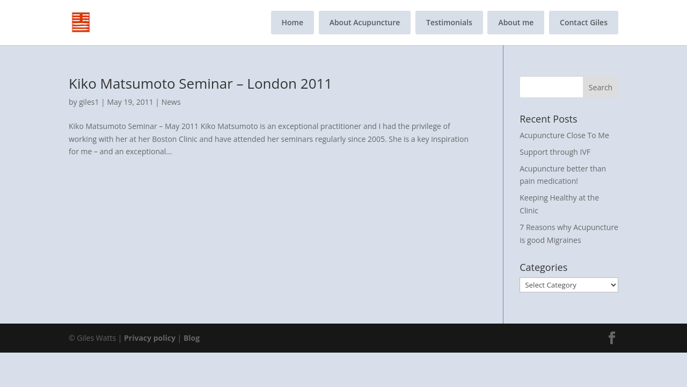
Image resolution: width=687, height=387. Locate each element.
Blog (192, 338)
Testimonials (449, 22)
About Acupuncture (365, 22)
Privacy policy (150, 338)
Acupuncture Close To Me (564, 135)
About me (515, 22)
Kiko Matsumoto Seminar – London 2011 (200, 83)
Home (293, 22)
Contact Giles (584, 22)
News (171, 102)
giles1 (89, 102)
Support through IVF (555, 152)
